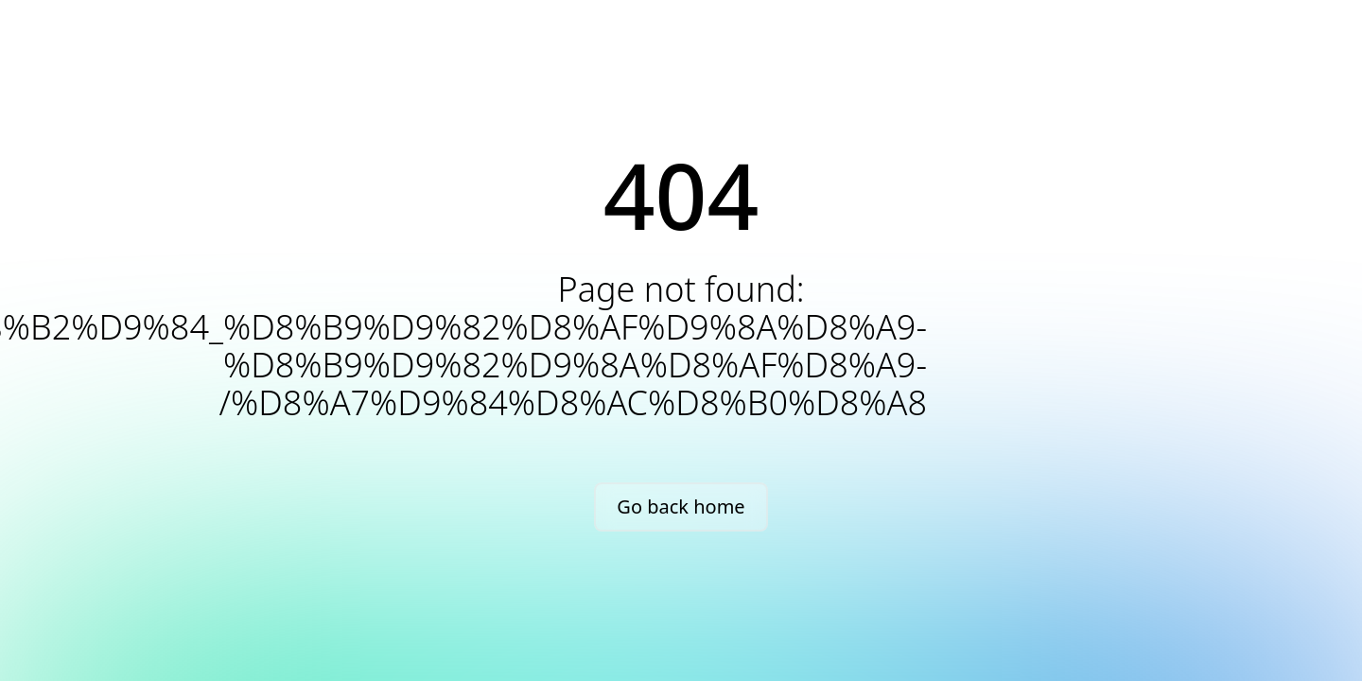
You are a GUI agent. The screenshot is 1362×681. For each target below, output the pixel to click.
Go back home (680, 506)
